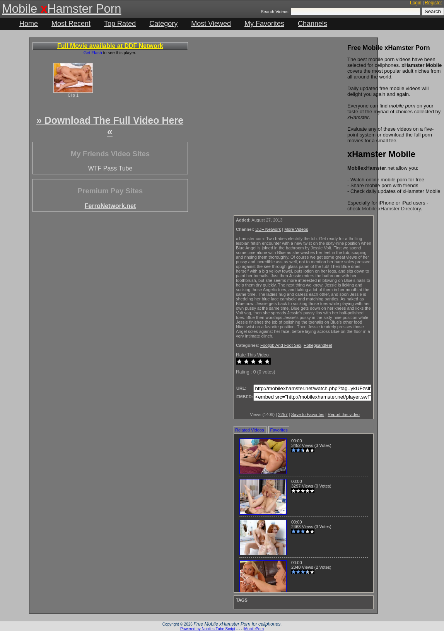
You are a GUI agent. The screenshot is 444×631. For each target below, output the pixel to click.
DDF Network (268, 229)
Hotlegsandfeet (318, 345)
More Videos (296, 229)
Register (433, 2)
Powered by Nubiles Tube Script (207, 629)
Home (28, 23)
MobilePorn (254, 629)
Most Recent (71, 23)
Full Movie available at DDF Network (110, 46)
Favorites (278, 430)
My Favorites (264, 23)
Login (415, 2)
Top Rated (120, 23)
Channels (312, 23)
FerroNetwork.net (110, 206)
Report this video (344, 414)
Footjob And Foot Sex (280, 345)
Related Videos (249, 430)
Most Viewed (211, 23)
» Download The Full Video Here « (109, 126)
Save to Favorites (307, 414)
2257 (282, 414)
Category (163, 23)
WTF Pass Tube (110, 168)
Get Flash (93, 52)
